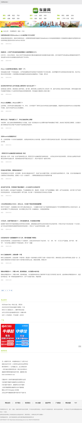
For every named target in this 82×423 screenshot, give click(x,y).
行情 (67, 18)
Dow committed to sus (8, 374)
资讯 (72, 18)
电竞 (13, 15)
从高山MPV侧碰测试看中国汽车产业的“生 (14, 392)
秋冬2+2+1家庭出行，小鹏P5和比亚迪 (13, 310)
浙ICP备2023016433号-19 (27, 417)
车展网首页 (13, 31)
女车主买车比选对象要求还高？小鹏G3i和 (14, 312)
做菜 (40, 15)
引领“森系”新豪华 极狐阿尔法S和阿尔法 (13, 382)
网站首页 (7, 403)
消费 (8, 15)
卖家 (45, 18)
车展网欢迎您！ (5, 2)
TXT (75, 403)
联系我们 (27, 403)
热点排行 (4, 300)
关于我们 (17, 403)
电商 (13, 18)
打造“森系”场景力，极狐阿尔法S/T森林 (13, 385)
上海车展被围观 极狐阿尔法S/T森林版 (13, 387)
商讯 (63, 15)
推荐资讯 (4, 351)
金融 (8, 18)
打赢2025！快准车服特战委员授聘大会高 (14, 379)
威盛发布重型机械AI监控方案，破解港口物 (14, 372)
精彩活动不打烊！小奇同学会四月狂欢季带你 (15, 364)
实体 (18, 18)
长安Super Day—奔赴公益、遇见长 (12, 304)
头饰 (72, 15)
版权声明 (48, 403)
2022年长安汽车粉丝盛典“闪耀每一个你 (13, 307)
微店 (40, 18)
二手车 (64, 18)
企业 (36, 15)
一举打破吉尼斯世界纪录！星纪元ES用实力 (14, 369)
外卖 (45, 15)
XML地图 (38, 403)
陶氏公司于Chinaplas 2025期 (10, 390)
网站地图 (68, 403)
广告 (2, 320)
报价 (36, 18)
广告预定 (58, 403)
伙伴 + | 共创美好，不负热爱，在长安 (13, 315)
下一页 (10, 290)
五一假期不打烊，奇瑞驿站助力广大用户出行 (15, 361)
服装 (67, 15)
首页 (2, 290)
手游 (18, 15)
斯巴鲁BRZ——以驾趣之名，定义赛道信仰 (14, 366)
